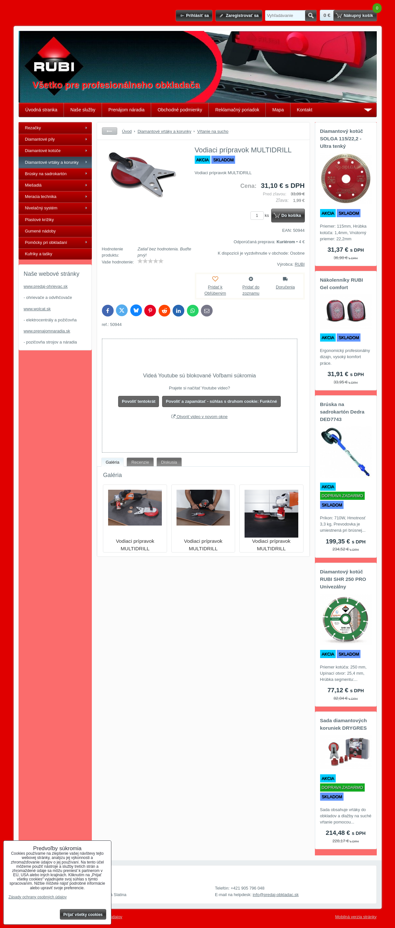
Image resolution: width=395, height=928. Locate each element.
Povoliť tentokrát (138, 401)
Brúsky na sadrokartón (46, 173)
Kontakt (305, 109)
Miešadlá (33, 185)
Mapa (278, 109)
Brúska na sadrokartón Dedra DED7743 (342, 411)
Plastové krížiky (39, 219)
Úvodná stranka (41, 109)
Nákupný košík (358, 15)
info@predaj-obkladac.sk (276, 894)
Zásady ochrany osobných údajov (37, 897)
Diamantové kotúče (43, 150)
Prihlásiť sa (197, 15)
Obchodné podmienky (180, 109)
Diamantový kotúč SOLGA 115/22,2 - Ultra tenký (341, 138)
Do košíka (291, 215)
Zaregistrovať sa (242, 15)
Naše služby (82, 109)
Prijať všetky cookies (83, 914)
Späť (109, 131)
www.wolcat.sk (37, 308)
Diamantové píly (40, 139)
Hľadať (311, 15)
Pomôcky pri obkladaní (46, 242)
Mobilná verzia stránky (355, 916)
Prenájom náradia (126, 109)
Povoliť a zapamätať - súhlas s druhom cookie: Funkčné (221, 401)
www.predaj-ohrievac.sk (46, 286)
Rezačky (33, 127)
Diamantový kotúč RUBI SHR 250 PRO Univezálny (343, 579)
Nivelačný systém (41, 207)
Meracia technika (41, 196)
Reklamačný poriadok (237, 109)
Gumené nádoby (40, 231)
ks (260, 215)
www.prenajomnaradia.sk (47, 331)
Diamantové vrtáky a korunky (52, 162)
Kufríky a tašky (38, 253)
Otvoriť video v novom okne (199, 416)
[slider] (150, 261)
